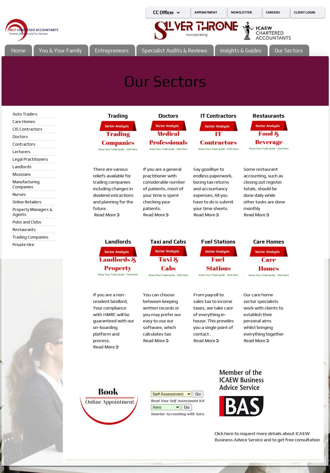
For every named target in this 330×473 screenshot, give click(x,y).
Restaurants (24, 229)
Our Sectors (289, 50)
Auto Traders (25, 113)
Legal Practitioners (30, 159)
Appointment (206, 12)
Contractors (24, 144)
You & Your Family (60, 50)
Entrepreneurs (112, 50)
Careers (273, 12)
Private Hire (23, 244)
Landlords (22, 166)
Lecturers (21, 151)
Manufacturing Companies (26, 184)
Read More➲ (107, 214)
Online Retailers (27, 201)
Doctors (20, 136)
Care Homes (24, 121)
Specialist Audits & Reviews (174, 50)
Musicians (22, 174)
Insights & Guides (240, 50)
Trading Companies (30, 236)
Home (18, 50)
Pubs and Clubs (27, 221)
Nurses (19, 194)
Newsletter (241, 12)
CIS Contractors (27, 129)
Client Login (304, 12)
